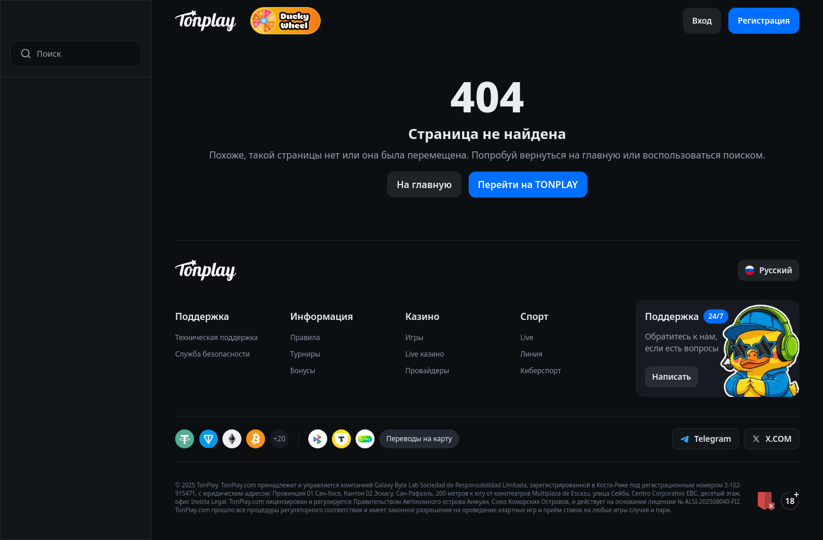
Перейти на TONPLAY (528, 184)
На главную (423, 184)
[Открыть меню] (18, 23)
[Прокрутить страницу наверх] (768, 270)
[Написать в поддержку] (671, 376)
